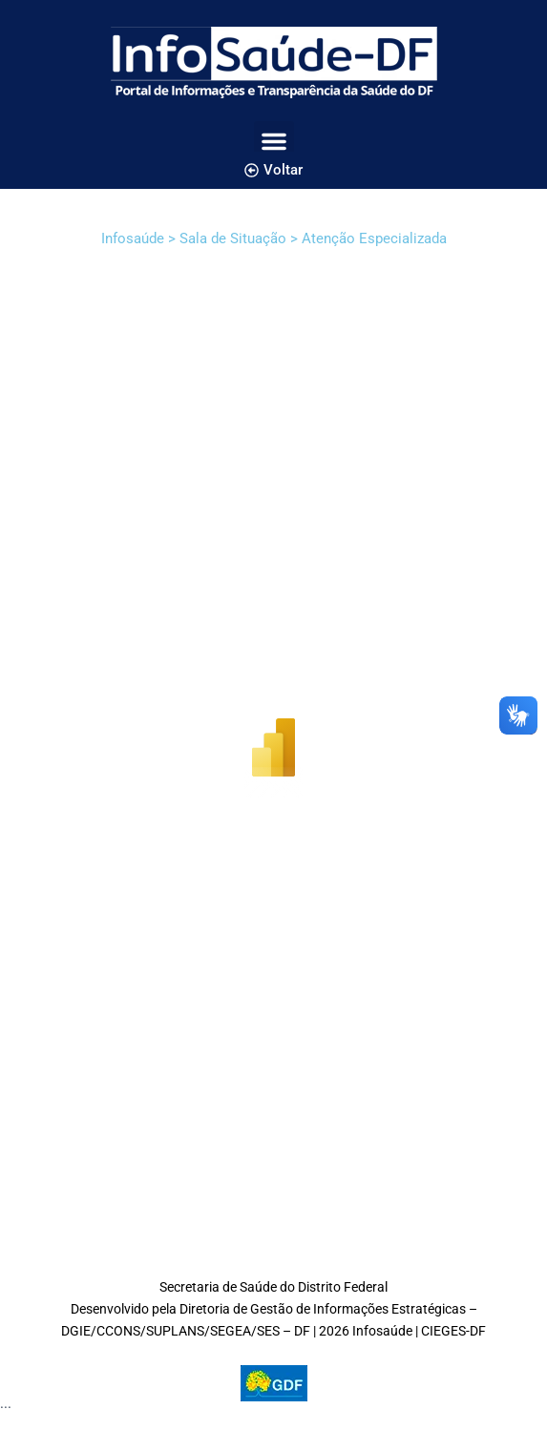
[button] (274, 141)
